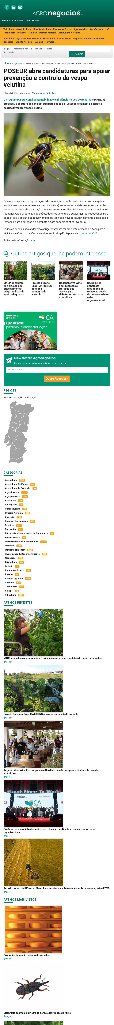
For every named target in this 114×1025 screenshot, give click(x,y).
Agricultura (19, 63)
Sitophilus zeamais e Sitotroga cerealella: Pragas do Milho (37, 1012)
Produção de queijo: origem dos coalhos (27, 955)
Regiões (7, 49)
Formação (50, 42)
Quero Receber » (57, 378)
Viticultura (8, 29)
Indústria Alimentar (94, 38)
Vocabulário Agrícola (23, 49)
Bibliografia (9, 52)
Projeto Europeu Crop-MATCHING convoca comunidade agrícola (41, 288)
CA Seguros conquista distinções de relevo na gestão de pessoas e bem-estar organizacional (98, 291)
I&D (107, 29)
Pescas (9, 574)
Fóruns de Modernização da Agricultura (26, 533)
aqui (33, 240)
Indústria (22, 33)
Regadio (77, 38)
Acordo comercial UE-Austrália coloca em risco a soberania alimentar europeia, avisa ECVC (57, 888)
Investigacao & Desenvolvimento (22, 554)
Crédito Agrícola (24, 42)
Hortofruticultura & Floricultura (21, 541)
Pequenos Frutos (62, 29)
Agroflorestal (96, 29)
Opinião (33, 33)
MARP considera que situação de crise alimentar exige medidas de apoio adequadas (14, 288)
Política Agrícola (47, 33)
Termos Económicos (43, 49)
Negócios (8, 42)
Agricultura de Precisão (28, 38)
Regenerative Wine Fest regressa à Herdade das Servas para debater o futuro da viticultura (71, 290)
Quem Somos (32, 20)
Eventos (39, 42)
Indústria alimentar (15, 549)
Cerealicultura (23, 29)
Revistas (5, 20)
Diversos (10, 517)
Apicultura (8, 38)
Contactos (17, 20)
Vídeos (9, 591)
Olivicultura (49, 38)
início (7, 63)
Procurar (77, 54)
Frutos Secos (64, 38)
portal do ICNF (89, 233)
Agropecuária (81, 29)
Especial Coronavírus (16, 521)
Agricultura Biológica (69, 33)
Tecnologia (9, 33)
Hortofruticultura (42, 29)
